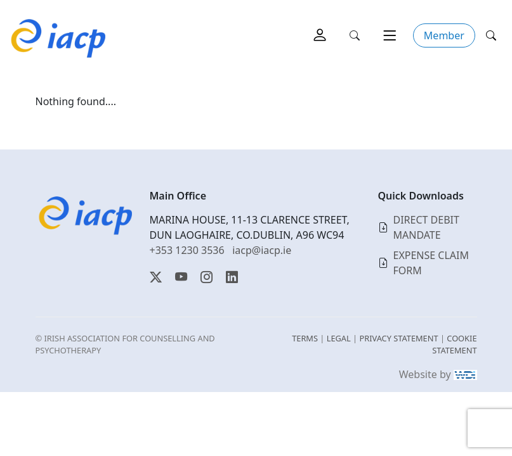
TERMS (305, 338)
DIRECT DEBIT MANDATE (426, 227)
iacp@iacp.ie (261, 250)
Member (444, 35)
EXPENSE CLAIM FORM (431, 262)
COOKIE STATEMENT (454, 344)
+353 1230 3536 (187, 250)
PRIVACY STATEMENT (398, 338)
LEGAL (339, 338)
